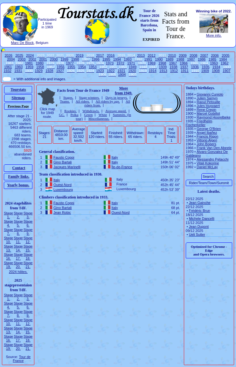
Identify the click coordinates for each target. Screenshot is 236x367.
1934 (216, 67)
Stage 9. (28, 231)
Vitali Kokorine (208, 163)
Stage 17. (18, 256)
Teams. (65, 101)
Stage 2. (18, 215)
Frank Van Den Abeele (214, 148)
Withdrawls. (91, 111)
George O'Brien (209, 129)
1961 (8, 67)
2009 (182, 55)
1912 (174, 71)
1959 (29, 67)
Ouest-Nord (62, 185)
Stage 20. (18, 265)
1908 (215, 71)
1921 (121, 71)
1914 (152, 71)
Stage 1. (8, 215)
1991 (148, 59)
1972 (120, 63)
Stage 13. (8, 248)
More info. (214, 35)
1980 (39, 63)
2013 (141, 55)
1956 (60, 67)
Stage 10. (8, 240)
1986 (201, 59)
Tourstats (18, 89)
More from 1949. (123, 90)
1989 (169, 59)
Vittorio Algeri (207, 140)
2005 (225, 55)
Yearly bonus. (18, 185)
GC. (62, 115)
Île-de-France (122, 167)
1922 (111, 71)
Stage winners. (89, 97)
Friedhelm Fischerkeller (199, 123)
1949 (132, 67)
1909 (205, 71)
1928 (49, 71)
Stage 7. (8, 231)
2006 (215, 55)
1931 (18, 71)
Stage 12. (28, 240)
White (103, 115)
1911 (184, 71)
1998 (75, 59)
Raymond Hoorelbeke (213, 117)
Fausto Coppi (63, 157)
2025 (19, 55)
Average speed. (116, 111)
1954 (82, 67)
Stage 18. (28, 256)
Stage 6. (28, 223)
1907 (226, 71)
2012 (151, 55)
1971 (131, 63)
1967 (173, 63)
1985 (212, 59)
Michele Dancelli (201, 218)
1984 (223, 59)
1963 (214, 63)
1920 (132, 71)
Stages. (68, 97)
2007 (204, 55)
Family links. (19, 176)
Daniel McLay (207, 167)
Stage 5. (18, 223)
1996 (95, 59)
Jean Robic (62, 212)
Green (88, 115)
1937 (184, 67)
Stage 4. (8, 223)
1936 (195, 67)
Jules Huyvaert (208, 106)
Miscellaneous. (98, 118)
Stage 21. (28, 265)
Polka (74, 115)
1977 (69, 63)
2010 (172, 55)
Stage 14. (18, 248)
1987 (191, 59)
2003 (21, 59)
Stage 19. (8, 265)
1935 (205, 67)
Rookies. (70, 111)
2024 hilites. (18, 272)
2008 (193, 55)
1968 (162, 63)
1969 (151, 63)
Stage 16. (8, 256)
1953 (92, 67)
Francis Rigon (207, 136)
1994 (117, 59)
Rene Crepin (206, 110)
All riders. (83, 101)
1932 (7, 71)
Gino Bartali (62, 162)
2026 (8, 55)
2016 (111, 55)
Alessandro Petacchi (212, 159)
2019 (79, 55)
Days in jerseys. (116, 97)
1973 (110, 63)
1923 (100, 71)
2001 (43, 59)
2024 (30, 55)
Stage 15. (28, 248)
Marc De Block (22, 43)
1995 (106, 59)
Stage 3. (28, 215)
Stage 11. (18, 240)
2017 (100, 55)
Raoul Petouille (208, 102)
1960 (19, 67)
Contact (18, 168)
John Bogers (206, 144)
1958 (40, 67)
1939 (163, 67)
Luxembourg (63, 189)
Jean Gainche (200, 203)
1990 (159, 59)
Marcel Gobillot (208, 113)
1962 (224, 63)
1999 (64, 59)
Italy (115, 157)
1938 (173, 67)
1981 (29, 63)
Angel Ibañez (207, 132)
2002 (32, 59)
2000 (54, 59)
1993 (127, 59)
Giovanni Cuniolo (210, 94)
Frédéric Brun (199, 210)
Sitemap (18, 98)
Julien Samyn (207, 98)
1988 (180, 59)
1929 (38, 71)
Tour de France (22, 359)
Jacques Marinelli (66, 167)
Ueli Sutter (197, 234)
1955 (71, 67)
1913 (163, 71)
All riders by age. (107, 101)
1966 (183, 63)
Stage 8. (18, 231)
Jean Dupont (199, 226)
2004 (11, 59)
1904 (122, 74)
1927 (60, 71)
